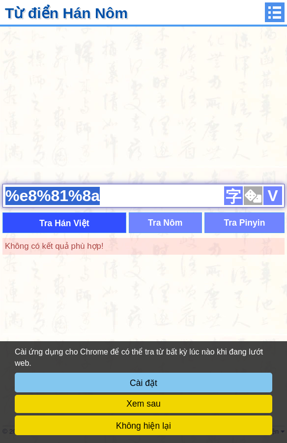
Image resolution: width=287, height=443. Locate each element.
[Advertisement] (143, 104)
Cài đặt (143, 383)
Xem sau (143, 404)
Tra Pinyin (244, 223)
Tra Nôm (165, 223)
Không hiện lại (143, 426)
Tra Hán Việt (64, 223)
